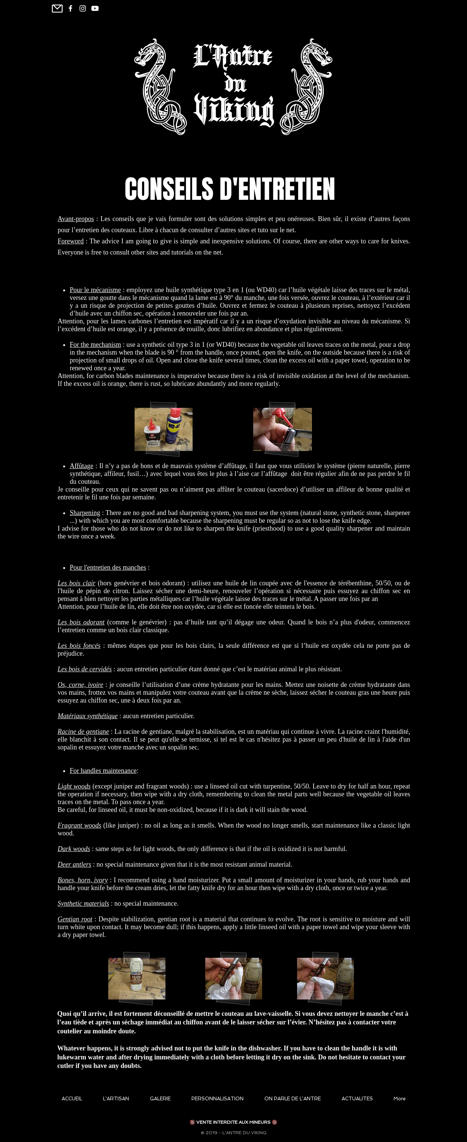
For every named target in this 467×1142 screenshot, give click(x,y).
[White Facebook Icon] (70, 8)
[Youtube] (95, 8)
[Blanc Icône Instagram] (82, 8)
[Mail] (57, 8)
